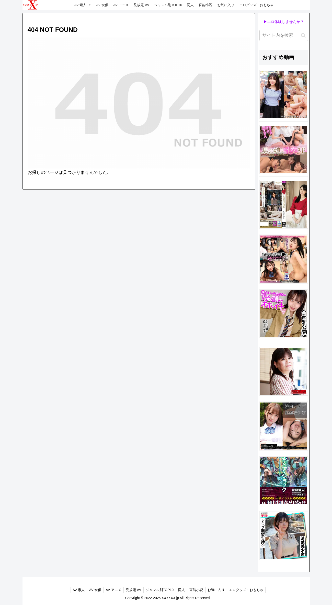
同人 (190, 5)
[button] (303, 35)
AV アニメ (121, 5)
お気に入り (225, 5)
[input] (283, 35)
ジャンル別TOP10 (168, 5)
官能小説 (205, 5)
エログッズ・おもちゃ (256, 5)
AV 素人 (83, 5)
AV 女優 (102, 5)
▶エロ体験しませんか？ (283, 22)
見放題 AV (141, 5)
